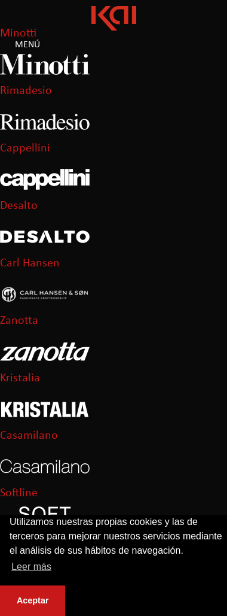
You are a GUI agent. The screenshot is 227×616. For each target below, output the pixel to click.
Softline (19, 493)
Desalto (19, 206)
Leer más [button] (31, 567)
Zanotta (19, 321)
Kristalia (20, 378)
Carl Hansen (30, 263)
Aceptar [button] (33, 600)
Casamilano (29, 436)
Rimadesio (26, 91)
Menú (27, 45)
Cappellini (25, 148)
